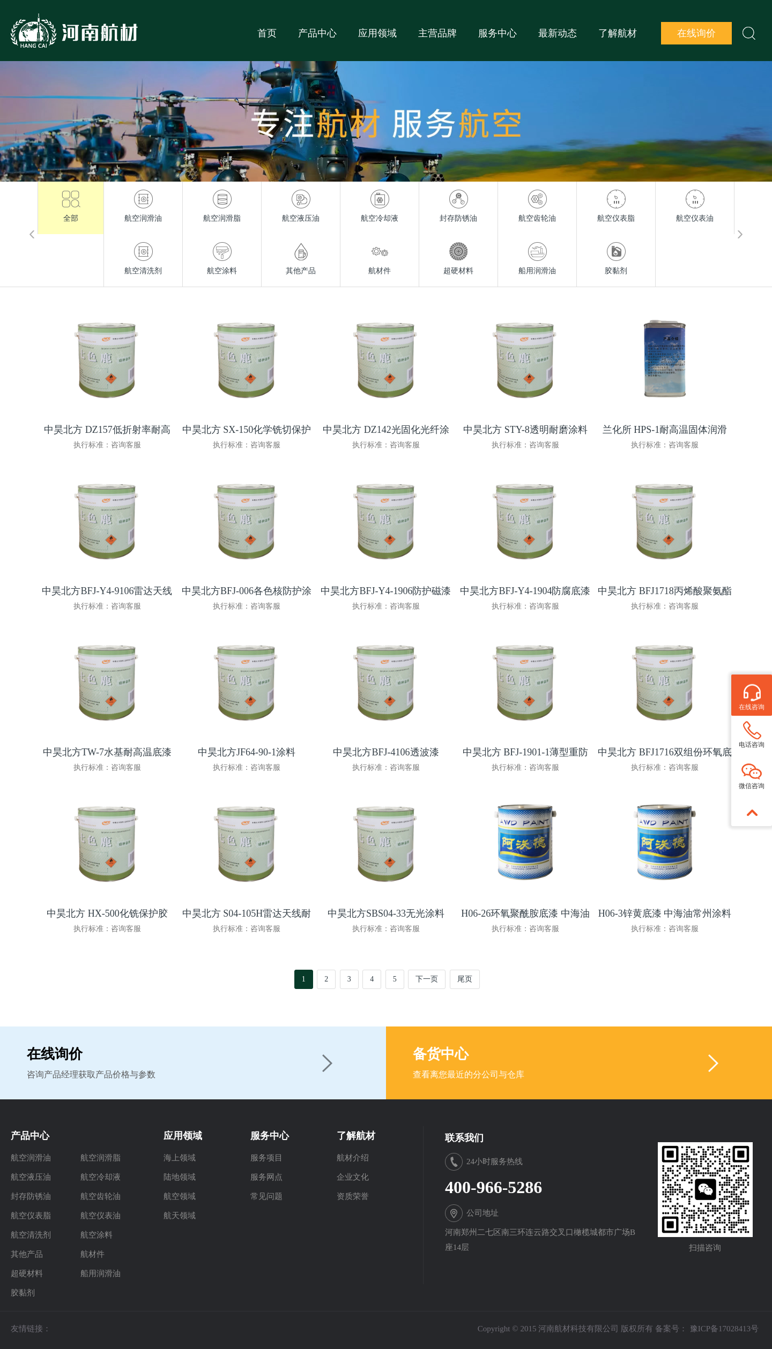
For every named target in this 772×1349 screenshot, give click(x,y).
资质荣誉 (353, 1196)
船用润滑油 (100, 1273)
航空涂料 (96, 1235)
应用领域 (377, 33)
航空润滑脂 (100, 1157)
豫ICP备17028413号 (724, 1328)
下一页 (426, 979)
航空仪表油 (100, 1215)
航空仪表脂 (31, 1215)
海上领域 (180, 1157)
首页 (267, 33)
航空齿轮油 (100, 1196)
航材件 (92, 1254)
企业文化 (353, 1177)
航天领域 (180, 1215)
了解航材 (617, 33)
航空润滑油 (31, 1157)
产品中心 (317, 33)
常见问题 (266, 1196)
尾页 (464, 979)
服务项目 (266, 1157)
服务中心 (497, 33)
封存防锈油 (31, 1196)
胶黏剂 (23, 1292)
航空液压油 (31, 1177)
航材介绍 (353, 1157)
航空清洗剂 (31, 1235)
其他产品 (27, 1254)
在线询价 (696, 33)
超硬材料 (27, 1273)
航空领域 (180, 1196)
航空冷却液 (100, 1177)
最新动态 (557, 33)
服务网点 (266, 1177)
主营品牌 (437, 33)
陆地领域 (180, 1177)
